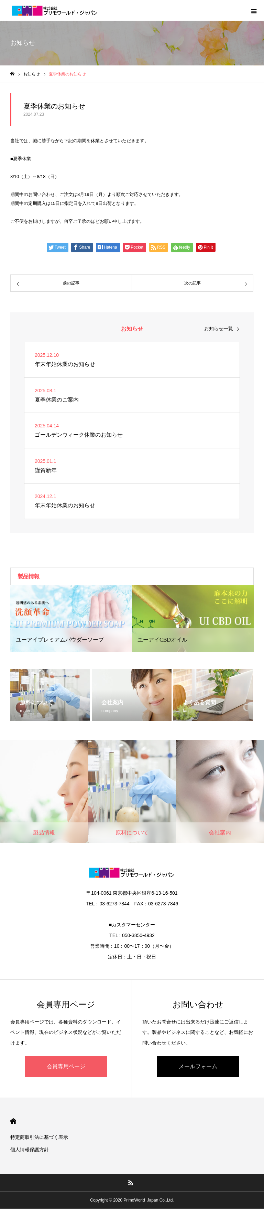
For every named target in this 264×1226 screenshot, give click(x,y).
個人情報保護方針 (29, 1149)
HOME (13, 1121)
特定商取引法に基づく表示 (39, 1137)
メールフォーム (198, 1066)
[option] (71, 618)
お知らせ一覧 (218, 328)
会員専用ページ (66, 1066)
